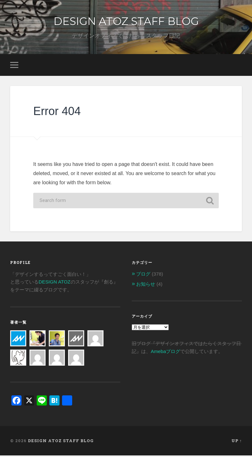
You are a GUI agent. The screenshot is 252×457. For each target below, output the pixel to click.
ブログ (143, 275)
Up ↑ (236, 442)
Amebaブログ (165, 352)
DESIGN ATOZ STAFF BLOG (126, 21)
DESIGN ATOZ (55, 283)
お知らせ (145, 285)
